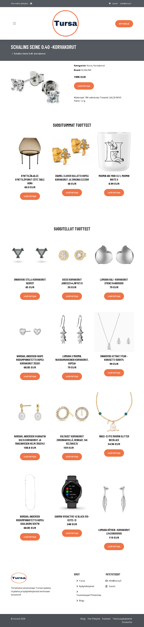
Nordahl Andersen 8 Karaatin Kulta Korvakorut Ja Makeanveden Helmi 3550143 (30, 440)
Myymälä (124, 23)
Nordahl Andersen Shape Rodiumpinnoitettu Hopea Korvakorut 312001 (30, 359)
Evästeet (106, 618)
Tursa (82, 580)
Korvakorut (99, 65)
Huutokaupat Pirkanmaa (89, 595)
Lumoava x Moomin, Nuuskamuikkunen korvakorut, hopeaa (71, 359)
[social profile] (31, 3)
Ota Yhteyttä (94, 618)
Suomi (115, 3)
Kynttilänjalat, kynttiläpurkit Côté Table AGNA (30, 179)
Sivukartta (127, 622)
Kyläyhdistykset (86, 586)
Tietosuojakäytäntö (122, 618)
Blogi (81, 600)
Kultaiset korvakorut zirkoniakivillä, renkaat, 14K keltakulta (72, 440)
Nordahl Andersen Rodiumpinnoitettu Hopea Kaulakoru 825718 (30, 520)
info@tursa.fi (125, 3)
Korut (89, 65)
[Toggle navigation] (14, 23)
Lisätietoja (84, 86)
